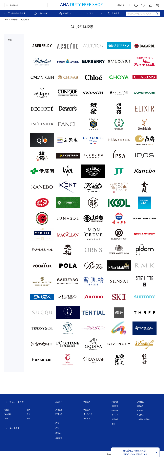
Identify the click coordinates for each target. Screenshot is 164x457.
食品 (28, 414)
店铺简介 (65, 13)
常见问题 (114, 419)
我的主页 (86, 410)
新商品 (58, 433)
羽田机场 (58, 414)
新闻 (57, 423)
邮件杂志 (114, 411)
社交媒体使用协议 (143, 419)
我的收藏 (86, 418)
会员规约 (140, 415)
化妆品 (6, 410)
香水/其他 (8, 414)
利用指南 (113, 13)
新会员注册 (87, 414)
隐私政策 (140, 411)
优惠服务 (114, 406)
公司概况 (140, 402)
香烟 (28, 418)
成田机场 (58, 410)
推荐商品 (58, 438)
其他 (6, 418)
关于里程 (114, 415)
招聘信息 (140, 406)
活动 (89, 13)
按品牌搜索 (41, 13)
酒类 (28, 410)
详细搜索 (14, 20)
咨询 (113, 424)
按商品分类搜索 (16, 13)
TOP (6, 20)
